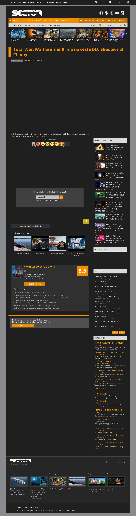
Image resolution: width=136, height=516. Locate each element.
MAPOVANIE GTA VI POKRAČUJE (116, 40)
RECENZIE (28, 20)
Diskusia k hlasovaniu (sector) (105, 321)
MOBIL (121, 20)
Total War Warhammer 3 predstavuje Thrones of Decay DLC (32, 303)
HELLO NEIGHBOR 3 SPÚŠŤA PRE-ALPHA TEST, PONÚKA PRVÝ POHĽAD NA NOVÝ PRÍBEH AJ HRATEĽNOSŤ (108, 206)
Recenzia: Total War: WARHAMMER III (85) (26, 293)
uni (29, 60)
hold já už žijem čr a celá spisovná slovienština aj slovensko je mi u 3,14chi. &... (109, 375)
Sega (30, 275)
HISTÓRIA (19, 25)
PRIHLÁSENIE (117, 2)
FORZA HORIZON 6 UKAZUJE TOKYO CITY (114, 156)
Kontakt (37, 507)
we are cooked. (99, 391)
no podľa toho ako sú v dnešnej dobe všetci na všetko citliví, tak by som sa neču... (110, 415)
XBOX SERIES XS (92, 20)
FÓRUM (64, 20)
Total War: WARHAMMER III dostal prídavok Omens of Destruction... (34, 295)
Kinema (31, 2)
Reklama (31, 507)
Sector (13, 2)
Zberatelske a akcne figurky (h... (105, 311)
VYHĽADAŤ (94, 25)
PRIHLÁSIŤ (23, 326)
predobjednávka (40, 136)
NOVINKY (17, 20)
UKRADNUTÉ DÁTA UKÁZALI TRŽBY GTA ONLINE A (84, 41)
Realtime (37, 277)
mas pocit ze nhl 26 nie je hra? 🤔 (105, 439)
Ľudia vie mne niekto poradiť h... (105, 286)
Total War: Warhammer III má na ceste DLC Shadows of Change (33, 308)
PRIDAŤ (106, 25)
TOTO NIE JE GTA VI (102, 389)
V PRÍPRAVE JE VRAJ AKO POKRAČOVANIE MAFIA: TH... (105, 362)
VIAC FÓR (122, 333)
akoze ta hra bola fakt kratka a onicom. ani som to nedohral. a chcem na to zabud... (110, 366)
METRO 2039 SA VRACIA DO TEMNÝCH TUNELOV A (35, 41)
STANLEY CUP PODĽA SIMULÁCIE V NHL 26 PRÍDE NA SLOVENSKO (114, 165)
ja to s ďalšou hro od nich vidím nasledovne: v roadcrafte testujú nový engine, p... (109, 385)
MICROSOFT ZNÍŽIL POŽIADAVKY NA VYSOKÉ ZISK (51, 41)
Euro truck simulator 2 (102, 291)
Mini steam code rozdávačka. (104, 296)
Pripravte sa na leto (75, 489)
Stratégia (30, 277)
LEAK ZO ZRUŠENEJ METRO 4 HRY (67, 40)
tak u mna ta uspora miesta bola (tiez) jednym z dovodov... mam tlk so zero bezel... (110, 348)
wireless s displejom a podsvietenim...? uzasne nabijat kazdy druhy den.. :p (110, 357)
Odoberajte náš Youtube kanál (30, 226)
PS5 (103, 20)
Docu (65, 2)
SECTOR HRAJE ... (101, 394)
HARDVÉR (54, 20)
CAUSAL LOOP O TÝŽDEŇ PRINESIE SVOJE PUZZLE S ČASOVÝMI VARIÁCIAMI (115, 175)
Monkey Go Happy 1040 (57, 489)
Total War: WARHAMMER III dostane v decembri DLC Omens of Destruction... (37, 298)
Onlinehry (40, 2)
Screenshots (99, 306)
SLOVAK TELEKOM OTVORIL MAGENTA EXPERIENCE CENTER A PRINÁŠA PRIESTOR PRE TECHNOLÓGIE (110, 239)
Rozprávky (50, 2)
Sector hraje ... (99, 301)
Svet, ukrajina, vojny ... (102, 326)
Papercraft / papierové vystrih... (106, 276)
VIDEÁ (38, 20)
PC (81, 20)
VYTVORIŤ (115, 333)
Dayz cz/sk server (101, 281)
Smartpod (22, 2)
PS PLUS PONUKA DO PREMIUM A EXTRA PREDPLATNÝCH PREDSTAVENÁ (109, 186)
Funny (58, 2)
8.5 (82, 270)
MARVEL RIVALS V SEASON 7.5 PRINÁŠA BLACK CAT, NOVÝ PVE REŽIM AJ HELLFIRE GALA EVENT (109, 227)
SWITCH (111, 20)
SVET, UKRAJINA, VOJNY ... (104, 419)
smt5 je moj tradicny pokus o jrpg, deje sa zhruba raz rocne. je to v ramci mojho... (108, 397)
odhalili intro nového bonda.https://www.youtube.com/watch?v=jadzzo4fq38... (108, 405)
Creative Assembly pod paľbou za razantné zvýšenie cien (31, 305)
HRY (45, 20)
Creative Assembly (39, 275)
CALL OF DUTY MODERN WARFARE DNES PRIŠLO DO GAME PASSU (115, 195)
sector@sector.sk (69, 510)
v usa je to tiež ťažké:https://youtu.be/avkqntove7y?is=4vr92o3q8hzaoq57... (106, 423)
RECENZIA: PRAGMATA (15, 40)
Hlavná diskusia (100, 316)
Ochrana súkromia (21, 507)
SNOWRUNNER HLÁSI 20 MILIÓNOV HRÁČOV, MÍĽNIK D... (108, 381)
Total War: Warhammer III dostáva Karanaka (27, 300)
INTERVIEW (36, 25)
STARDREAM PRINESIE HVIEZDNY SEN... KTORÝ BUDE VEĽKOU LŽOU (115, 217)
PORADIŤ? (118, 25)
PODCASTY (27, 25)
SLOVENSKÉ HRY (47, 25)
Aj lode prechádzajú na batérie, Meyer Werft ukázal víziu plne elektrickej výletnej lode (18, 491)
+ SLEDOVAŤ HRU (34, 284)
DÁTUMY (57, 25)
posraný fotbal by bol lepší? (103, 432)
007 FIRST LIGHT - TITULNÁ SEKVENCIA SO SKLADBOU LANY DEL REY (109, 148)
